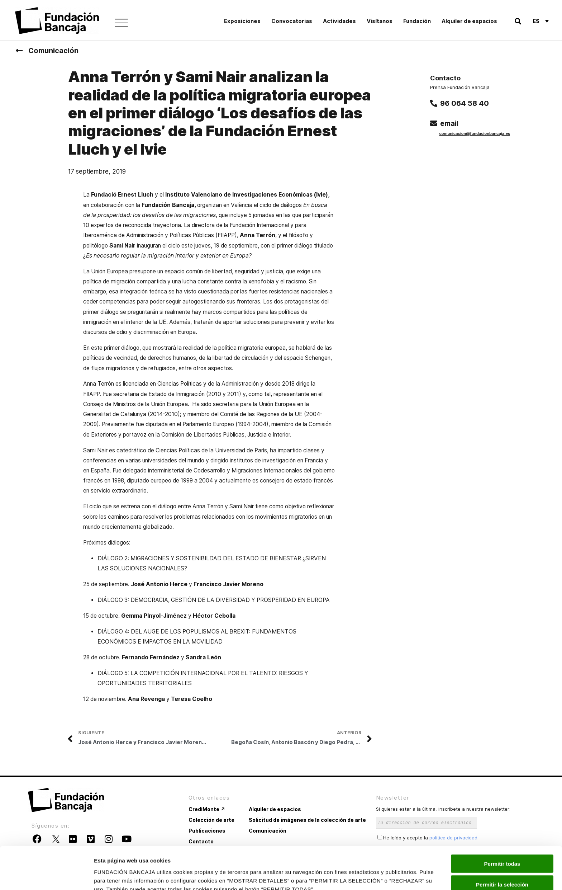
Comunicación (53, 50)
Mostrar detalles (388, 876)
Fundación (417, 21)
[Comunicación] (19, 51)
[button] (518, 21)
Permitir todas (502, 827)
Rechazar (502, 869)
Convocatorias (291, 21)
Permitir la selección (502, 848)
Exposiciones (242, 21)
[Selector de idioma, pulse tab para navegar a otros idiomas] (540, 20)
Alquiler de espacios (469, 21)
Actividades (339, 21)
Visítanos (379, 21)
